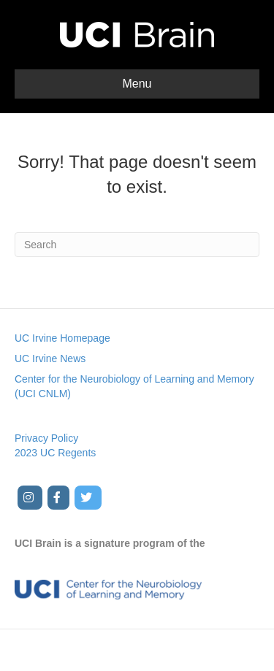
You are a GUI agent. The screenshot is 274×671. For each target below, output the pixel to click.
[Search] (137, 244)
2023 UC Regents (55, 453)
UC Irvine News (50, 358)
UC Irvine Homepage (62, 338)
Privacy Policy (46, 438)
